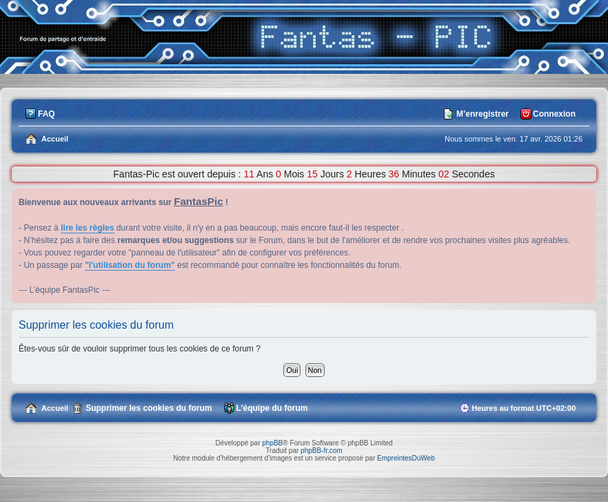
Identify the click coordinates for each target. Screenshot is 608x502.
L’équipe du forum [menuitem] (272, 408)
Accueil (54, 408)
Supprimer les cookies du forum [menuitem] (148, 408)
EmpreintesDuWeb (406, 458)
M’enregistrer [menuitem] (482, 114)
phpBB (272, 443)
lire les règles (87, 228)
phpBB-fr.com (322, 450)
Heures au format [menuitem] (524, 408)
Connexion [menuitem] (554, 114)
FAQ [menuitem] (46, 114)
